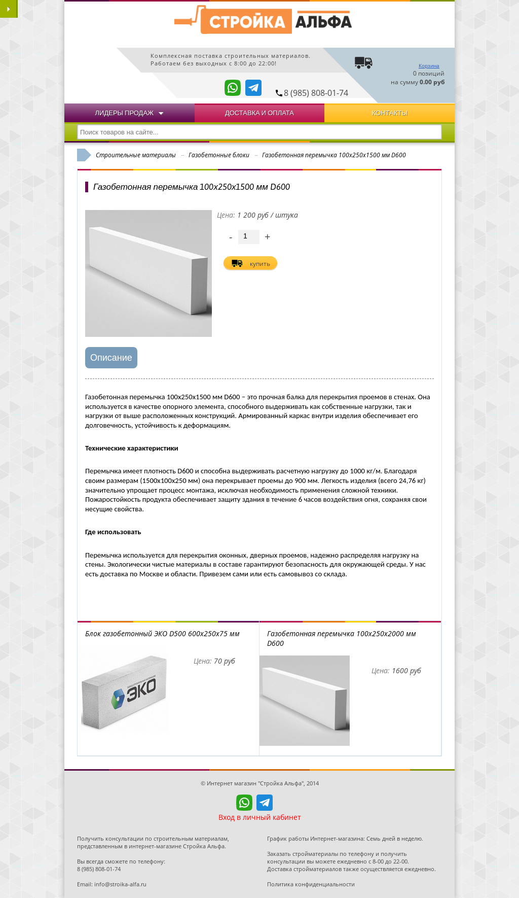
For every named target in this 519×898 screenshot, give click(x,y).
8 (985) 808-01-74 (316, 92)
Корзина (429, 65)
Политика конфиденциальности (311, 884)
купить (260, 263)
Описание (111, 357)
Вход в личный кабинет (259, 817)
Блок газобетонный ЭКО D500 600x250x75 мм (162, 633)
